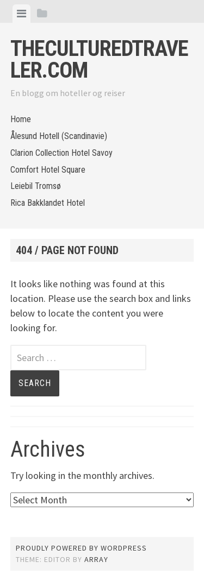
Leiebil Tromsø (35, 186)
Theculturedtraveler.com (99, 59)
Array (96, 559)
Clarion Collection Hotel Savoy (61, 153)
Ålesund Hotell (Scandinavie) (58, 136)
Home (20, 119)
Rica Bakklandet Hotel (47, 203)
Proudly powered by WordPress (81, 548)
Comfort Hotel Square (47, 170)
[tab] (21, 13)
